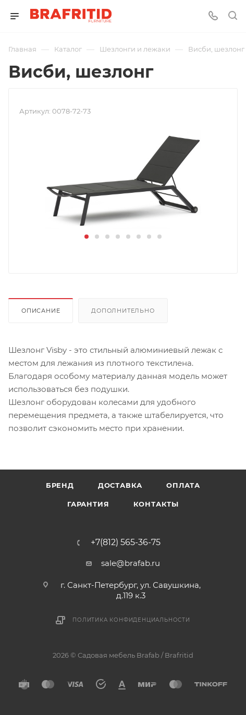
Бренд (60, 485)
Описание (40, 310)
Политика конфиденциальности (131, 620)
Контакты (156, 504)
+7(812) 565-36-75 (126, 542)
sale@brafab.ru (130, 563)
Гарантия (88, 504)
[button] (86, 236)
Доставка (120, 485)
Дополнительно (122, 310)
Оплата (183, 485)
